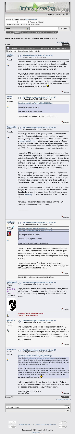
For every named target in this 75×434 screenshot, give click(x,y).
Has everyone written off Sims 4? (45, 38)
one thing (29, 194)
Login (45, 32)
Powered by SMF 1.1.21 (27, 424)
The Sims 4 (16, 38)
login (27, 19)
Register (52, 32)
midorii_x (11, 320)
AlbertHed (11, 349)
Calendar (38, 32)
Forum (17, 32)
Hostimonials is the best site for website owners (39, 358)
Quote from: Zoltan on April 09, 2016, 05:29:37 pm (35, 228)
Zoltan (9, 97)
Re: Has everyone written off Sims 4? (39, 97)
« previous (59, 42)
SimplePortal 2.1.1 (37, 432)
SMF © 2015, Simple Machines (46, 424)
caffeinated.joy (13, 282)
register (34, 19)
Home (10, 32)
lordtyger (11, 222)
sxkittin (10, 55)
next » (67, 42)
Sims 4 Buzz (26, 38)
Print (66, 45)
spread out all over (27, 141)
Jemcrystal (11, 127)
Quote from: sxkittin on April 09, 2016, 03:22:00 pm (35, 103)
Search (30, 32)
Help (24, 32)
